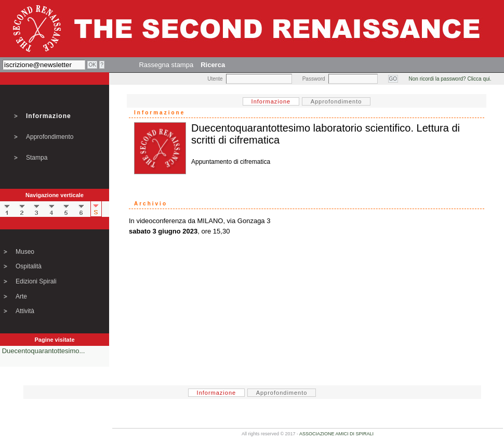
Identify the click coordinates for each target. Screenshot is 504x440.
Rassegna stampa (166, 65)
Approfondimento (49, 136)
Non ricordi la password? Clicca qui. (450, 79)
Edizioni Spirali (36, 281)
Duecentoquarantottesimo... (43, 351)
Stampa (36, 157)
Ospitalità (29, 266)
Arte (21, 296)
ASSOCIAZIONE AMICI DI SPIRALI (336, 433)
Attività (25, 311)
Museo (25, 251)
